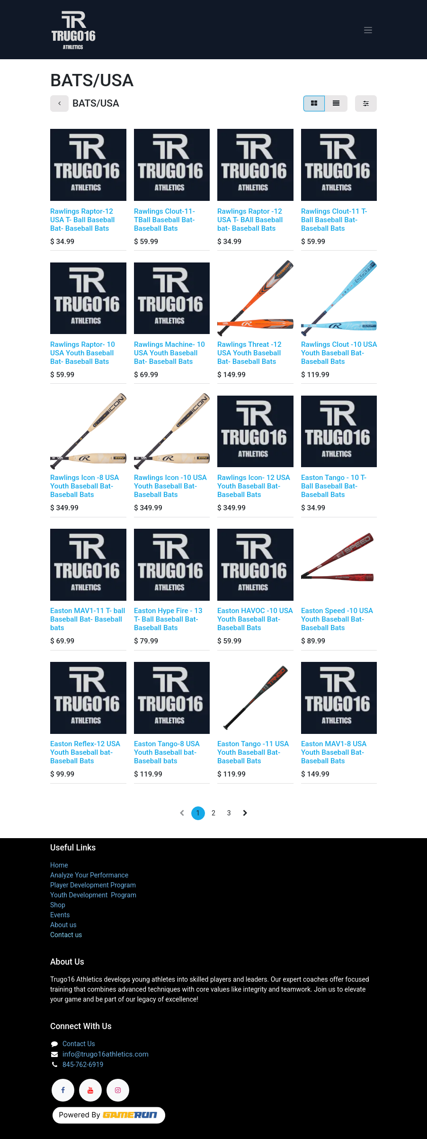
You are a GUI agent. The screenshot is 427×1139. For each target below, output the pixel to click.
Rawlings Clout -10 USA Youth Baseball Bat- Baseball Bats (339, 356)
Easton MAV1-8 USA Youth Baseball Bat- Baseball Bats (333, 755)
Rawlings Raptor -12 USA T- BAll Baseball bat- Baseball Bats (250, 222)
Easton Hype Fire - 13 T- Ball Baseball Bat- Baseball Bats (168, 622)
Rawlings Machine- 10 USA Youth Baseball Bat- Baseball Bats (169, 356)
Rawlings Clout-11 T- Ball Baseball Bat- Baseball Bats (334, 222)
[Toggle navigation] (368, 31)
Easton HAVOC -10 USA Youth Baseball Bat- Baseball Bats (255, 622)
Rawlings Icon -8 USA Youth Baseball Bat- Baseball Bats (84, 489)
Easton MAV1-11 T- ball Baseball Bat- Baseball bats (87, 622)
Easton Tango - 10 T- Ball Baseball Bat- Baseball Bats (333, 489)
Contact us (66, 935)
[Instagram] (118, 1090)
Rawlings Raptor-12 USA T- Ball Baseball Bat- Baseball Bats (82, 222)
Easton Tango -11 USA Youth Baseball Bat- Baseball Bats (253, 755)
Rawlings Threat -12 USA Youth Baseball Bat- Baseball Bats (249, 356)
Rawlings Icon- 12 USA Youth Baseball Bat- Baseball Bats (253, 489)
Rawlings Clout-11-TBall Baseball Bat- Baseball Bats (164, 222)
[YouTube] (90, 1090)
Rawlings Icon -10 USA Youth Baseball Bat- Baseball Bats (170, 489)
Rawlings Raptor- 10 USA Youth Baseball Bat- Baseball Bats (82, 356)
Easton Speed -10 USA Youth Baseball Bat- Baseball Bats (337, 622)
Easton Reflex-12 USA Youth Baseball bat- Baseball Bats (85, 755)
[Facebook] (63, 1090)
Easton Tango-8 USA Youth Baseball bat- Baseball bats (167, 755)
